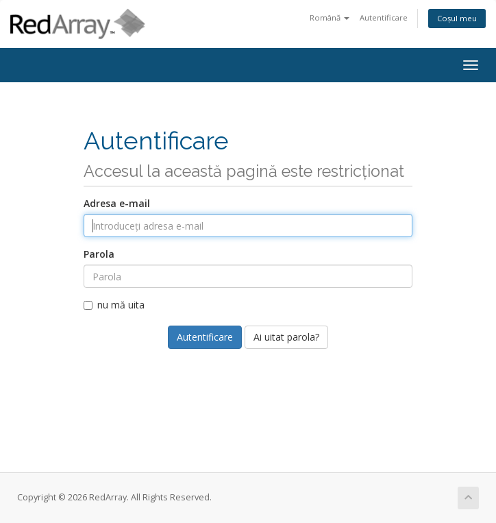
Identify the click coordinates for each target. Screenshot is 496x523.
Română (329, 17)
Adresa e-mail (117, 203)
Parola (99, 253)
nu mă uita (114, 304)
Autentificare (384, 17)
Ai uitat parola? (286, 336)
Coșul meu (457, 18)
